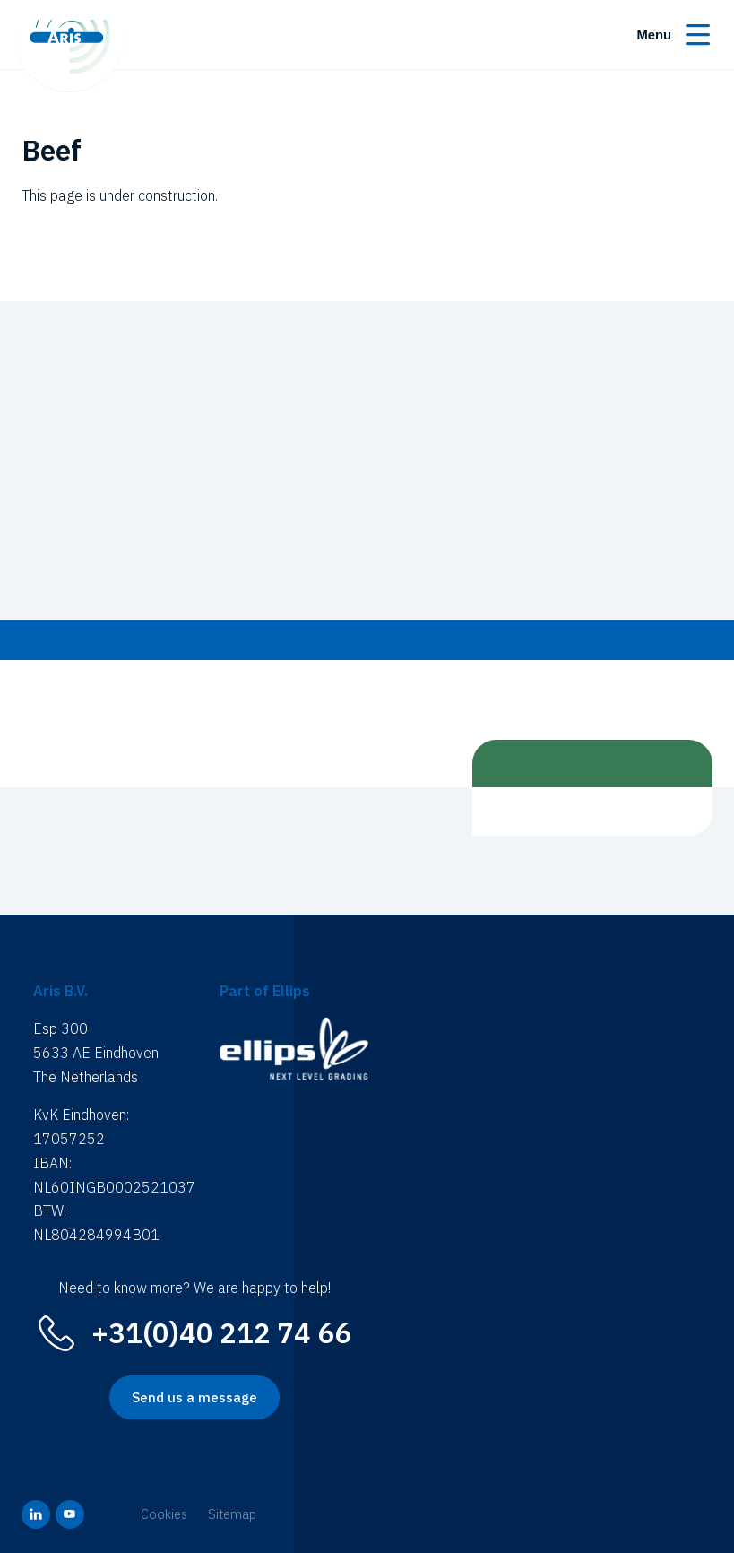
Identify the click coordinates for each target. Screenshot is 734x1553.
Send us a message (194, 1397)
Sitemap (232, 1514)
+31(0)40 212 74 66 (221, 1332)
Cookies (164, 1514)
